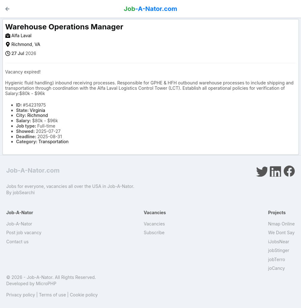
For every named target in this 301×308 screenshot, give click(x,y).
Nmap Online (281, 223)
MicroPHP (46, 283)
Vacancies (154, 223)
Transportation (53, 141)
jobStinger (278, 250)
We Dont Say (281, 232)
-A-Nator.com (150, 9)
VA (37, 44)
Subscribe (154, 232)
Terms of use (52, 294)
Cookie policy (84, 294)
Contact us (17, 241)
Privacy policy (20, 294)
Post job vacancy (23, 232)
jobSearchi (24, 192)
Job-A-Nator (19, 223)
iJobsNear (278, 241)
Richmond (22, 44)
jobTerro (276, 259)
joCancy (276, 268)
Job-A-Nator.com (33, 170)
